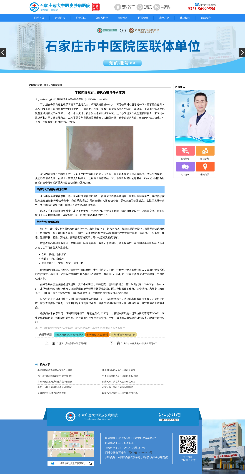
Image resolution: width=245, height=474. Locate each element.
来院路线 (205, 169)
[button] (3, 52)
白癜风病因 (56, 85)
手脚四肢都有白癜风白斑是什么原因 (55, 370)
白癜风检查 (101, 17)
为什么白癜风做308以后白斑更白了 (140, 343)
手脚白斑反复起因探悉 (97, 334)
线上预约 (185, 17)
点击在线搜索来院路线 (71, 463)
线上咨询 (185, 169)
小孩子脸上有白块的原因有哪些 (117, 387)
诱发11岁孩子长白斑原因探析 (73, 343)
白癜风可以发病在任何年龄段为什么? (120, 393)
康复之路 (164, 17)
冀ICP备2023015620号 (140, 452)
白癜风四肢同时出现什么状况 (69, 334)
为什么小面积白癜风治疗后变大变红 (55, 376)
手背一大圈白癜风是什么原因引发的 (55, 387)
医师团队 (81, 17)
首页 (46, 85)
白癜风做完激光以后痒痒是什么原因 (55, 381)
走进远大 (60, 17)
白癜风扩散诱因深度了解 (123, 334)
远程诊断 (205, 153)
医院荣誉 (143, 17)
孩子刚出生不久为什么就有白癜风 (118, 370)
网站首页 (39, 17)
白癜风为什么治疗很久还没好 (52, 393)
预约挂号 (185, 153)
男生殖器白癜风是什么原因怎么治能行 (120, 376)
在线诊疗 (206, 17)
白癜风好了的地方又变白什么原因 (118, 381)
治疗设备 (123, 17)
